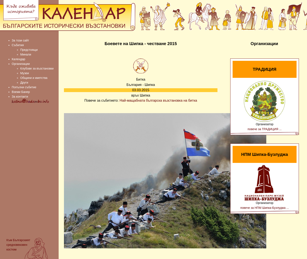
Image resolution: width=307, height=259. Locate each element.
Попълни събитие (24, 87)
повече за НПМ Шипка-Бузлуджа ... (264, 207)
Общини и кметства (33, 78)
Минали (25, 54)
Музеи (24, 73)
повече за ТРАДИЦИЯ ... (264, 129)
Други (24, 82)
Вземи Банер (21, 92)
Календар (18, 59)
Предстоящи (29, 49)
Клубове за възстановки (37, 68)
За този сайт (20, 40)
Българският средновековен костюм (18, 244)
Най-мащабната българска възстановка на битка (158, 100)
